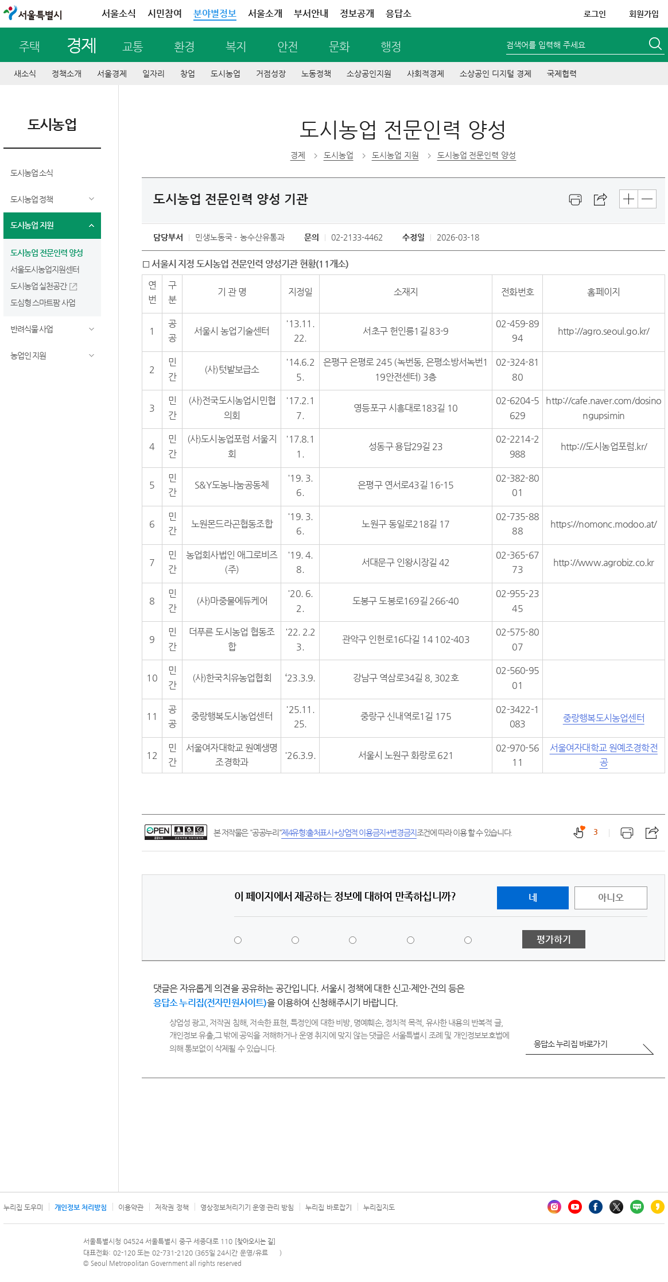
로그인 (595, 13)
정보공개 (357, 13)
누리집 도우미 (23, 1207)
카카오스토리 (658, 1207)
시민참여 (164, 13)
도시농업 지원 (31, 225)
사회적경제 (425, 73)
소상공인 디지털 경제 (495, 73)
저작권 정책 (171, 1207)
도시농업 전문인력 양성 (46, 252)
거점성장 (271, 73)
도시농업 (225, 73)
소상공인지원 (369, 73)
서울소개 (265, 13)
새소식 (25, 73)
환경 (184, 46)
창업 (187, 73)
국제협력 (562, 73)
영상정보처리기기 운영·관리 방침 (247, 1207)
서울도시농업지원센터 (44, 269)
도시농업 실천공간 (38, 286)
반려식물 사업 (31, 329)
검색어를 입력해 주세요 (545, 44)
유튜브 (575, 1207)
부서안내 (311, 13)
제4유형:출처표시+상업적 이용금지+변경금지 (349, 832)
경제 (81, 45)
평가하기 (554, 939)
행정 (390, 46)
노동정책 (316, 73)
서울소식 (119, 13)
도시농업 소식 (31, 172)
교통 (132, 46)
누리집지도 (379, 1207)
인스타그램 (554, 1207)
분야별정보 (214, 13)
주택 (29, 46)
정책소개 (66, 73)
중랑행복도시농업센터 (603, 717)
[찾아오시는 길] (255, 1241)
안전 (287, 46)
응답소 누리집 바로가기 (570, 1043)
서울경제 (112, 73)
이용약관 (130, 1207)
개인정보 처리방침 (81, 1207)
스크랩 (601, 200)
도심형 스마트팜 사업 (43, 302)
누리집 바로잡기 (328, 1207)
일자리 (153, 73)
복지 (236, 46)
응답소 (398, 13)
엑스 (616, 1207)
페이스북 (596, 1207)
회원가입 (644, 13)
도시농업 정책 (31, 199)
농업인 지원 (28, 355)
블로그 (637, 1207)
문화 (339, 46)
